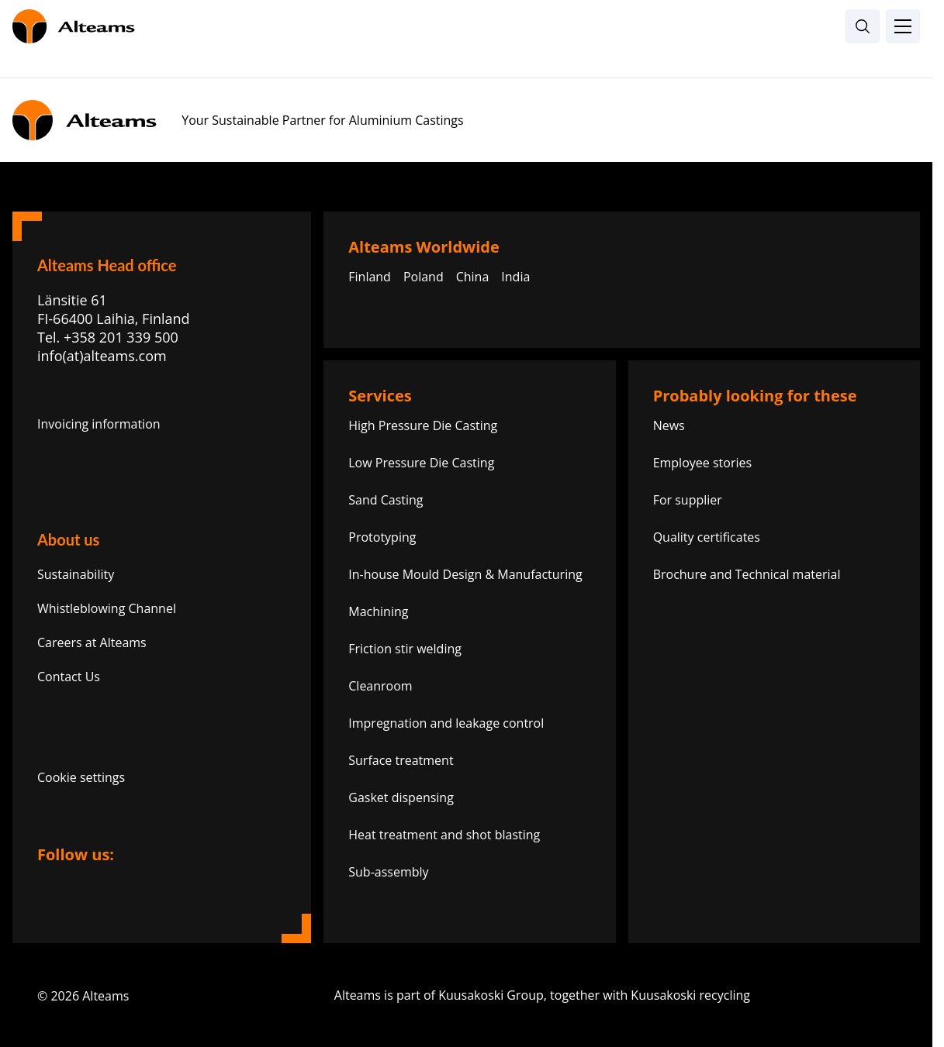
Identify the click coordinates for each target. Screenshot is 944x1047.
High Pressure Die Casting (422, 425)
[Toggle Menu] (903, 26)
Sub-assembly (388, 871)
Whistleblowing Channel (106, 608)
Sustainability (75, 574)
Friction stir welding (405, 648)
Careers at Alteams (92, 642)
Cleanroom (380, 685)
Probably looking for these (755, 395)
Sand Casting (385, 499)
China (472, 276)
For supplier (687, 499)
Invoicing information (99, 423)
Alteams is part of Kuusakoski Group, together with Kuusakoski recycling (614, 995)
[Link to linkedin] (54, 883)
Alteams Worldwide (424, 246)
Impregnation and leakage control (446, 723)
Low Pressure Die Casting (421, 462)
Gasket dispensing (401, 797)
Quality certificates (706, 537)
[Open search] (862, 26)
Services (379, 395)
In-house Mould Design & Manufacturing (465, 574)
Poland (423, 276)
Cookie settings (81, 777)
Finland (369, 276)
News (669, 425)
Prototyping (382, 537)
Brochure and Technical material (747, 574)
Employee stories (702, 462)
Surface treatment (400, 760)
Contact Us (68, 676)
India (515, 276)
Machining (378, 611)
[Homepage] (466, 26)
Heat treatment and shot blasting (444, 834)
